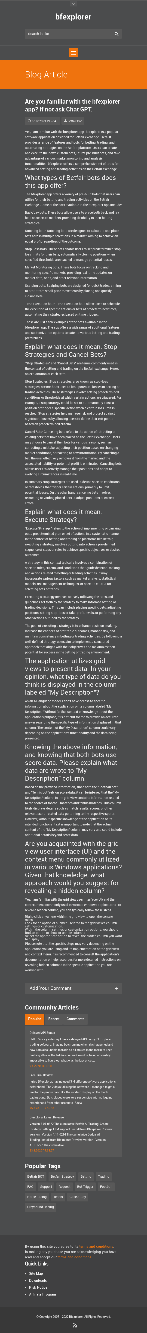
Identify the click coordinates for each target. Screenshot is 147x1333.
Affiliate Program (42, 1294)
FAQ (30, 1186)
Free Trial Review (41, 1075)
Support (46, 1186)
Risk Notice (38, 1288)
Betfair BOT (35, 1176)
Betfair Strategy (62, 1176)
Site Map (36, 1274)
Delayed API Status (42, 1032)
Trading (103, 1176)
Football (106, 1186)
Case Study (78, 1197)
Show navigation (73, 52)
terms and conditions (96, 1247)
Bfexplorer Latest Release (47, 1117)
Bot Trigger (85, 1186)
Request (64, 1186)
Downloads (38, 1281)
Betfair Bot (73, 121)
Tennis (58, 1197)
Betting (86, 1176)
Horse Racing (37, 1197)
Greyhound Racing (40, 1207)
